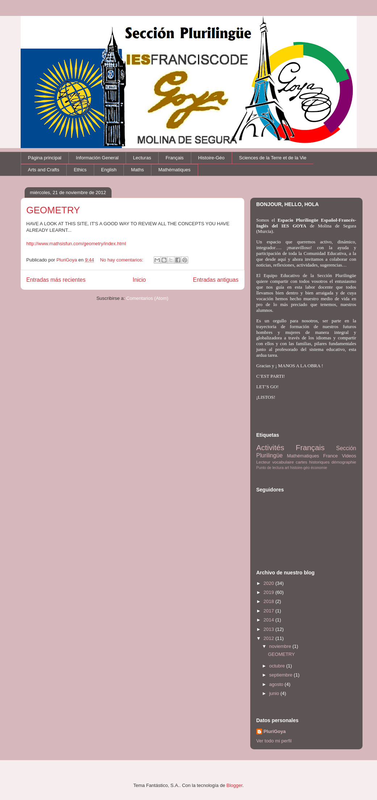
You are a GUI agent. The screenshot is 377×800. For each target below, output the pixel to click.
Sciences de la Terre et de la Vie (272, 157)
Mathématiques (174, 169)
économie (319, 468)
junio (274, 693)
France (330, 455)
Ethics (80, 169)
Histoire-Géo (211, 157)
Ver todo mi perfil (274, 741)
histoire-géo (300, 468)
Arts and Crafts (43, 169)
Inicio (139, 280)
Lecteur (263, 462)
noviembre (280, 646)
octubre (277, 666)
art (287, 468)
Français (175, 157)
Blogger (234, 785)
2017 (270, 610)
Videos (349, 455)
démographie (343, 462)
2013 (270, 629)
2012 (270, 638)
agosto (277, 684)
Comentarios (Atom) (147, 298)
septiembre (281, 675)
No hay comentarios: (122, 260)
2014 (270, 620)
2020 (270, 583)
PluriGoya (275, 731)
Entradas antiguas (216, 280)
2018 (270, 601)
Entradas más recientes (56, 280)
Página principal (45, 157)
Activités (270, 447)
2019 (270, 592)
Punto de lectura (270, 468)
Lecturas (142, 157)
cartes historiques (313, 462)
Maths (137, 169)
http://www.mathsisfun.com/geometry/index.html (76, 243)
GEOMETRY (53, 210)
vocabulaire (283, 462)
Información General (97, 157)
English (109, 169)
